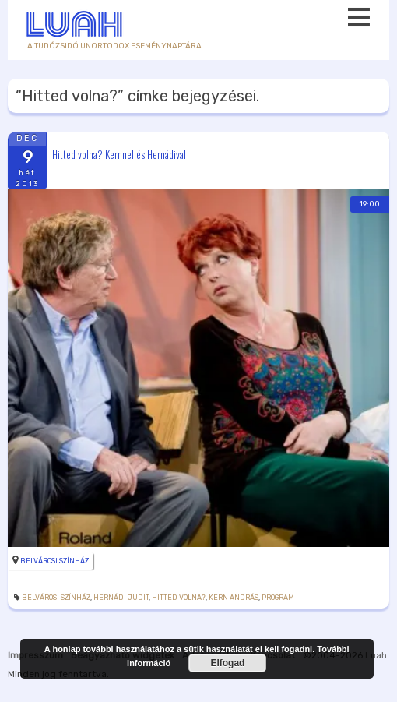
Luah (376, 655)
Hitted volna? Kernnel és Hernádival (119, 153)
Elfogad (227, 663)
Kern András (233, 597)
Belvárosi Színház (54, 561)
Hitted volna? (179, 597)
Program (278, 597)
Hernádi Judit (121, 597)
